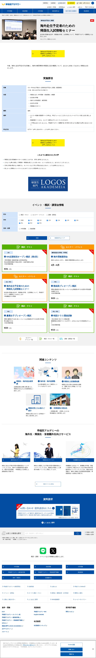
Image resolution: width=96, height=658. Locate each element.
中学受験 (9, 11)
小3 (50, 220)
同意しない (71, 649)
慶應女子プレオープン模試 (17, 315)
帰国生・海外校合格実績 (23, 382)
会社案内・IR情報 (51, 7)
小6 (77, 220)
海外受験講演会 (59, 257)
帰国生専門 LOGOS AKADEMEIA (12, 626)
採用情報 (62, 7)
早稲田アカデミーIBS (40, 611)
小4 (59, 220)
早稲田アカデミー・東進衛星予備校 (13, 620)
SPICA (4, 623)
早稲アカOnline (89, 7)
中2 (31, 223)
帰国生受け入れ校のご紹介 (35, 409)
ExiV (3, 611)
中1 (22, 223)
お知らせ (80, 7)
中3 (40, 223)
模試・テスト (25, 214)
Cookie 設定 (71, 644)
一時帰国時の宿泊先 (58, 408)
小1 (31, 220)
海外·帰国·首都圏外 (71, 11)
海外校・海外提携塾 (46, 381)
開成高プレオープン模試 (63, 286)
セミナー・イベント (38, 214)
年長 (22, 220)
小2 (40, 220)
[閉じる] (93, 649)
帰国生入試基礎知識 (70, 381)
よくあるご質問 (71, 7)
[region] (48, 649)
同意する (71, 654)
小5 (68, 220)
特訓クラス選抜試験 (61, 315)
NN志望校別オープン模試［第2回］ (21, 257)
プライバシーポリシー (29, 645)
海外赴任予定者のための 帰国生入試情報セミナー (16, 287)
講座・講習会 (52, 214)
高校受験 (25, 11)
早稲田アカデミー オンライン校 (11, 614)
